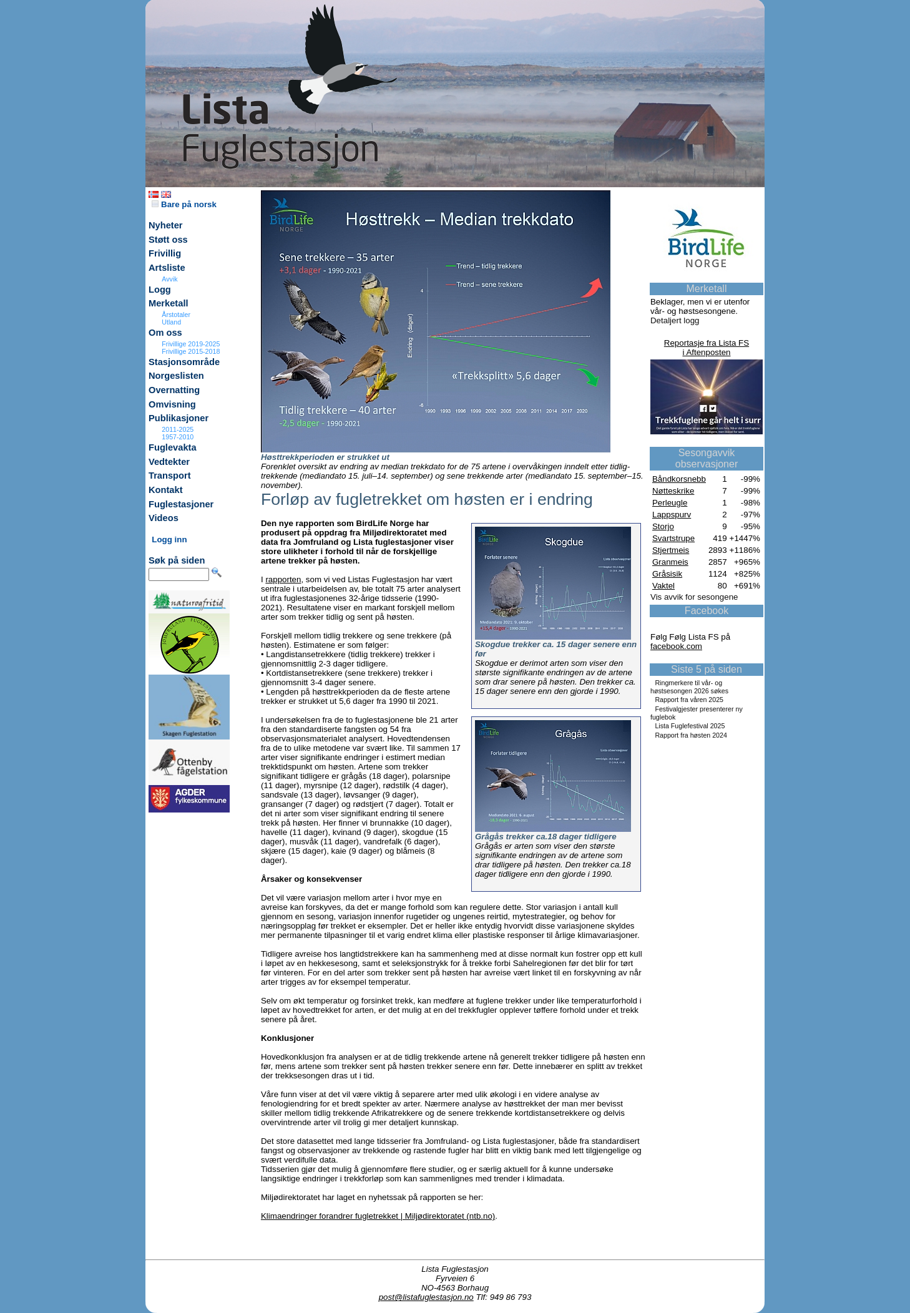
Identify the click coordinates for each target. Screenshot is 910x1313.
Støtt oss (168, 240)
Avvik (169, 279)
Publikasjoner (178, 418)
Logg (160, 290)
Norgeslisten (176, 376)
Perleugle (669, 502)
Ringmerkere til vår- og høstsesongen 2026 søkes (689, 687)
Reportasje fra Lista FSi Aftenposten (706, 347)
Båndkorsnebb (679, 479)
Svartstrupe (673, 538)
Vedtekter (169, 462)
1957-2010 (177, 437)
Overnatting (174, 390)
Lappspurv (671, 514)
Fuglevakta (173, 447)
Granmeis (670, 562)
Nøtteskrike (673, 490)
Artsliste (167, 268)
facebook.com (676, 646)
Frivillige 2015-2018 (191, 351)
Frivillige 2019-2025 (191, 344)
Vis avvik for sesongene (694, 597)
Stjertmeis (670, 550)
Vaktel (663, 585)
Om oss (165, 333)
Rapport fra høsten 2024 (691, 735)
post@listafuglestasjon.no (426, 1297)
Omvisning (172, 404)
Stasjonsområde (184, 362)
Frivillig (165, 253)
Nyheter (166, 225)
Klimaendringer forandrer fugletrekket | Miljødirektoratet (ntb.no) (378, 1216)
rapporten (283, 579)
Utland (171, 322)
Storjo (663, 526)
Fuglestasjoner (181, 504)
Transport (170, 476)
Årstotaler (176, 314)
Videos (164, 518)
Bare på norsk (184, 204)
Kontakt (166, 490)
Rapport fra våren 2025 (689, 699)
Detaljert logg (675, 320)
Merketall (168, 303)
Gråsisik (667, 573)
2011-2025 (177, 429)
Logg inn (169, 539)
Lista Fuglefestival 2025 (690, 726)
